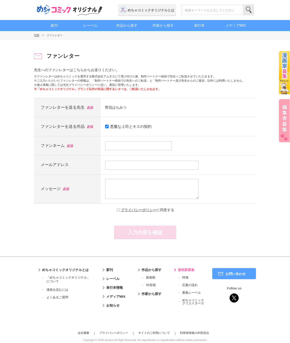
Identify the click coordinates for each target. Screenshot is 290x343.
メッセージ (51, 189)
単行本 (199, 25)
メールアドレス (55, 164)
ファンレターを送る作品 (63, 126)
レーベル (90, 25)
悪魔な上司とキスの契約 (128, 126)
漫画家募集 (186, 269)
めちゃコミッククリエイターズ (193, 302)
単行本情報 (114, 287)
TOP (36, 35)
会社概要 (83, 333)
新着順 (150, 277)
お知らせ (113, 305)
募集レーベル (191, 292)
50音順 (151, 285)
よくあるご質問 (57, 297)
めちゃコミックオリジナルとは (151, 10)
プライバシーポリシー (138, 210)
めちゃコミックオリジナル (69, 10)
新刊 (54, 25)
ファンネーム (53, 145)
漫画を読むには (57, 289)
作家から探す (163, 25)
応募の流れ (190, 285)
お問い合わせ (236, 274)
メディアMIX (236, 25)
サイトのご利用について (154, 333)
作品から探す (127, 25)
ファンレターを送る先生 (63, 107)
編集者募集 (284, 120)
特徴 (185, 277)
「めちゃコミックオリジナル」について (66, 279)
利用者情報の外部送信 (194, 333)
